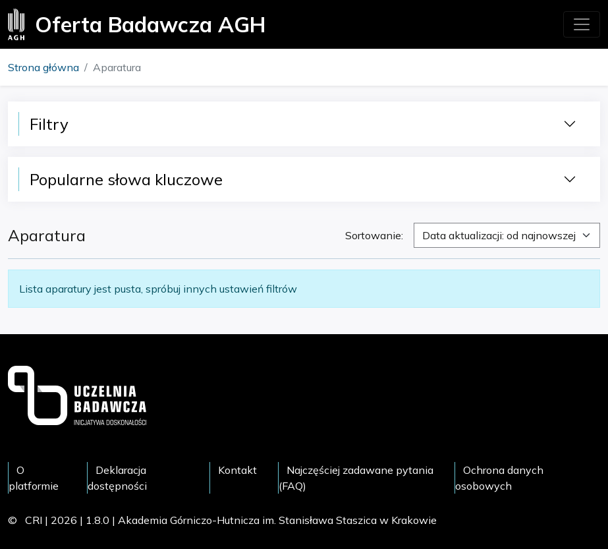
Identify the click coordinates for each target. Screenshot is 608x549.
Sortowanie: (374, 235)
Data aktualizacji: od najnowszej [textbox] (499, 235)
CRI (33, 520)
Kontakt (237, 470)
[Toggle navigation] (581, 24)
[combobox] (507, 235)
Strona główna (43, 67)
